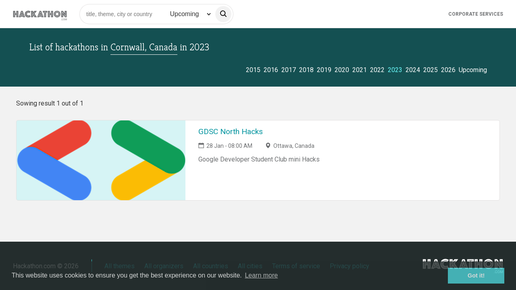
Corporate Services (475, 14)
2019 (324, 70)
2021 (359, 70)
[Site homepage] (40, 14)
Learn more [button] (261, 275)
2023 (395, 70)
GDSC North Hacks (230, 131)
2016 (271, 70)
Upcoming (473, 70)
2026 (448, 70)
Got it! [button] (476, 275)
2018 (306, 70)
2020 (342, 70)
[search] (223, 14)
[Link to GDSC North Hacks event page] (101, 160)
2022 (377, 70)
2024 (413, 70)
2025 (430, 70)
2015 (253, 70)
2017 (288, 70)
